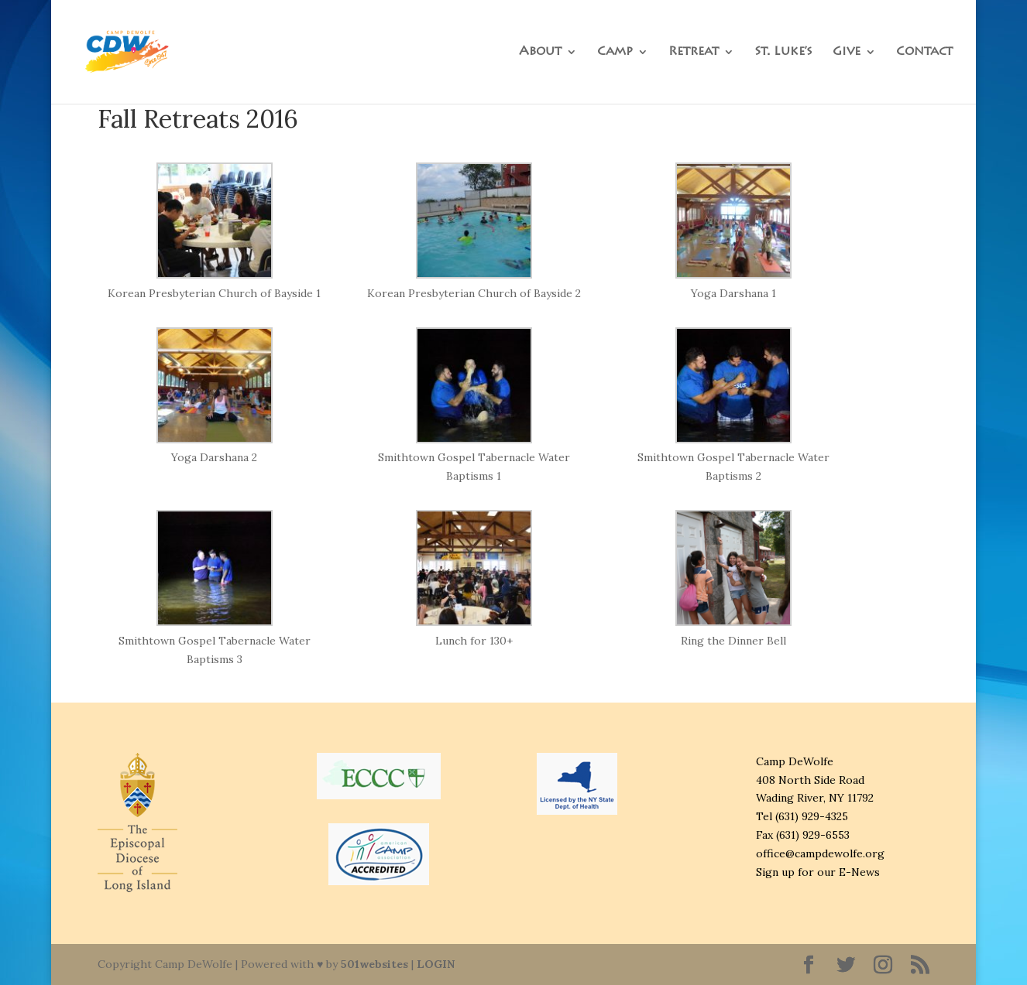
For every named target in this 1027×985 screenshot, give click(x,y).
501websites (374, 964)
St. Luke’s (783, 52)
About (540, 52)
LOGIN (436, 964)
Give (846, 52)
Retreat (693, 52)
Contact (924, 52)
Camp (615, 52)
